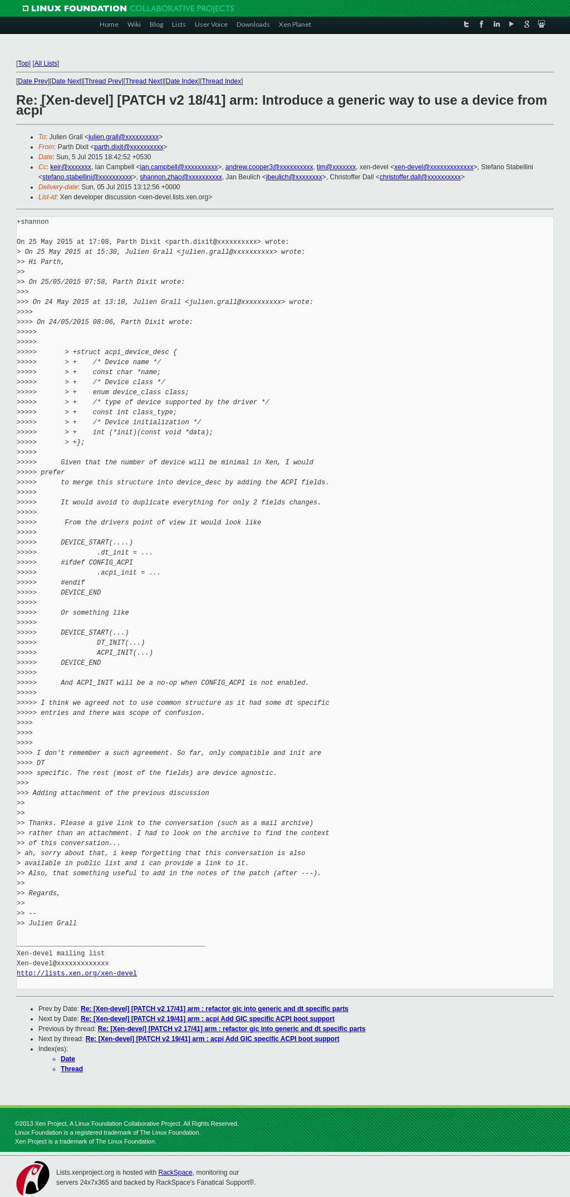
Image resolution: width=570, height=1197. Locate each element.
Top (23, 63)
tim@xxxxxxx (336, 167)
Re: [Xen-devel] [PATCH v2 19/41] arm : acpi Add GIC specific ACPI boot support (208, 1019)
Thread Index (222, 81)
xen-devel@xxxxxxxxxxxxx (433, 167)
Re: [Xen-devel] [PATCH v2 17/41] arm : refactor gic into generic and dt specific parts (214, 1009)
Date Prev (32, 81)
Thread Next (143, 81)
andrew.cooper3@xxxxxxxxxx (269, 167)
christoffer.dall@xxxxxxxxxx (420, 177)
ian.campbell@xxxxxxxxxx (179, 167)
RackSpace (175, 1172)
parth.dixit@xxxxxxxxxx (128, 147)
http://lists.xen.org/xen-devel (77, 973)
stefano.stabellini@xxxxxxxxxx (87, 177)
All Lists (46, 63)
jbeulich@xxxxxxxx (294, 177)
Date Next (66, 81)
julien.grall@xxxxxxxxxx (124, 137)
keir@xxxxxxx (70, 167)
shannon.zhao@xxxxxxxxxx (181, 177)
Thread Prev (103, 81)
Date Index (182, 81)
